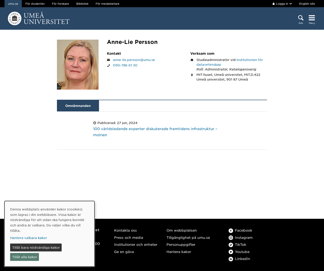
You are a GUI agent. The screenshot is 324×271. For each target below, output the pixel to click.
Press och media (128, 237)
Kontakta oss (125, 230)
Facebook (240, 230)
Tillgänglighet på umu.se (188, 237)
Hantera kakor (178, 251)
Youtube (239, 251)
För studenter (35, 3)
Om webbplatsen (181, 230)
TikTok (237, 244)
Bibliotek (82, 3)
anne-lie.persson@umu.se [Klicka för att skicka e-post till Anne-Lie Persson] (134, 60)
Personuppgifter (180, 244)
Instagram (241, 237)
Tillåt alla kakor (24, 257)
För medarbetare (107, 3)
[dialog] (49, 233)
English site (307, 3)
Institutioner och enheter (135, 244)
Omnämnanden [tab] (78, 106)
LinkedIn (239, 258)
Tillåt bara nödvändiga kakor (36, 247)
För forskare (60, 3)
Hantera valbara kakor (28, 238)
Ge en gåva (124, 251)
